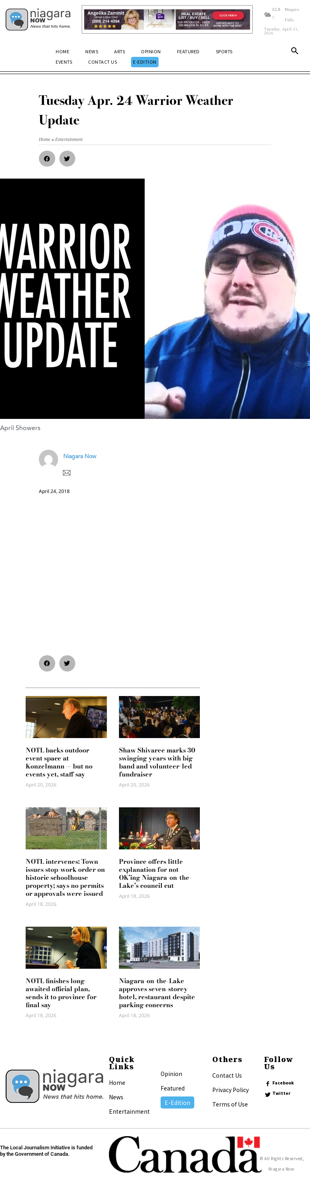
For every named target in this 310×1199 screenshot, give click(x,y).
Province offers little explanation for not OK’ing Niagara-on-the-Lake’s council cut (155, 873)
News (116, 1097)
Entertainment (129, 1111)
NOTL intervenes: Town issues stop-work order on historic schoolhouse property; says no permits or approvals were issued (65, 877)
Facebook (283, 1082)
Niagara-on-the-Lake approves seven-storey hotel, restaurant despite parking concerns (157, 993)
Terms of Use (230, 1104)
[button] (294, 52)
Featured (173, 1088)
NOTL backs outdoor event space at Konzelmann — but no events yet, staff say (59, 762)
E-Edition (177, 1102)
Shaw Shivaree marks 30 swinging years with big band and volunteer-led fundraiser (157, 762)
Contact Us (227, 1075)
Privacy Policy (230, 1090)
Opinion (171, 1074)
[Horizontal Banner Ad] (167, 20)
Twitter (282, 1093)
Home (117, 1082)
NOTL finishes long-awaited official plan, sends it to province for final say (61, 993)
